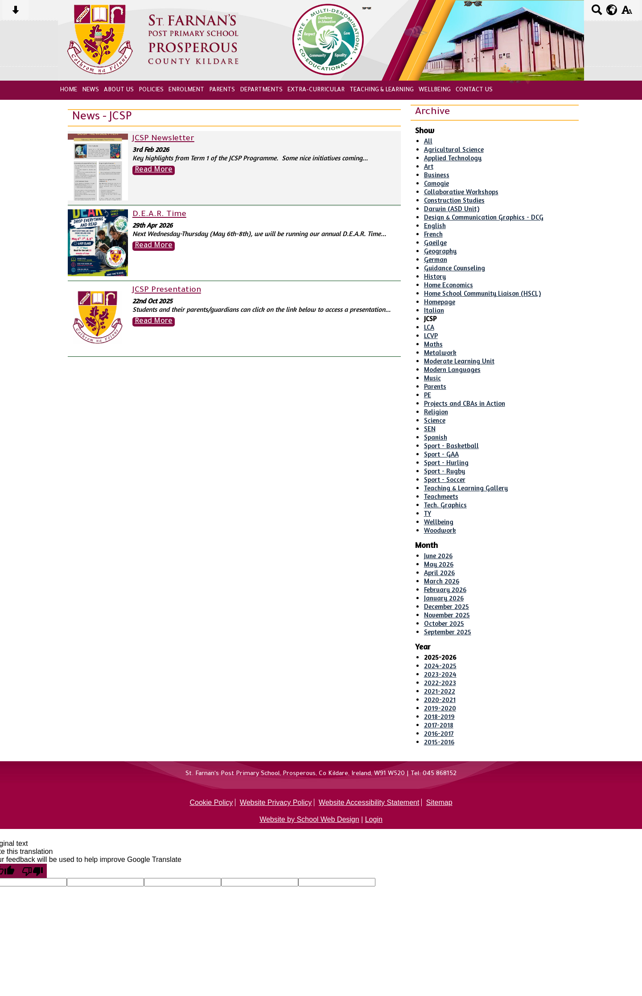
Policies (151, 90)
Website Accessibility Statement (369, 802)
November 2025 (447, 615)
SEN (430, 429)
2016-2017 (439, 733)
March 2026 (441, 581)
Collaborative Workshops (461, 192)
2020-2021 (440, 699)
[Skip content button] (15, 12)
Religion (436, 412)
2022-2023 (440, 682)
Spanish (435, 437)
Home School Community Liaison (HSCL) (482, 293)
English (435, 225)
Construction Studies (454, 200)
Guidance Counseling (454, 268)
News (90, 90)
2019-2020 (440, 708)
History (435, 276)
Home (68, 90)
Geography (440, 251)
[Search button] (596, 12)
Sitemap (439, 802)
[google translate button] (611, 9)
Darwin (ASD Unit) (451, 208)
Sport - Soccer (444, 479)
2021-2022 (439, 691)
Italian (434, 310)
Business (436, 175)
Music (432, 378)
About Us (119, 90)
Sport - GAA (441, 454)
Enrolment (186, 90)
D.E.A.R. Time (159, 214)
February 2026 (445, 589)
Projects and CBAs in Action (464, 403)
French (433, 234)
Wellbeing (435, 90)
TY (427, 513)
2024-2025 (440, 665)
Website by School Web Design (309, 819)
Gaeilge (435, 242)
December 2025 (446, 606)
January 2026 (444, 598)
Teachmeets (441, 496)
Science (434, 420)
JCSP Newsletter (163, 139)
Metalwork (440, 352)
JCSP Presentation (166, 290)
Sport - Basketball (451, 445)
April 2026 (439, 572)
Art (428, 166)
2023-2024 (440, 674)
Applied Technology (453, 158)
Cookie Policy (211, 802)
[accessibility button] (626, 12)
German (435, 259)
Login (374, 819)
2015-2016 (439, 742)
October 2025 (444, 623)
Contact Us (474, 90)
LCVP (431, 335)
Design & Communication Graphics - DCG (483, 217)
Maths (433, 344)
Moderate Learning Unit (459, 361)
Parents (222, 90)
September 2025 (447, 632)
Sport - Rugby (444, 471)
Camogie (436, 183)
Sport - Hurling (446, 462)
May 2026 (438, 564)
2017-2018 (438, 725)
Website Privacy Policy (276, 802)
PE (427, 395)
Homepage (439, 302)
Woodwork (440, 530)
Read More (154, 170)
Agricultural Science (454, 149)
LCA (429, 327)
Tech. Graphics (445, 505)
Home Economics (448, 285)
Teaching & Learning (382, 90)
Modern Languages (452, 369)
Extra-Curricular (316, 90)
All (428, 141)
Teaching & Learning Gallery (466, 488)
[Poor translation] (32, 871)
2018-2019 (439, 716)
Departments (261, 90)
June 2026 (438, 555)
